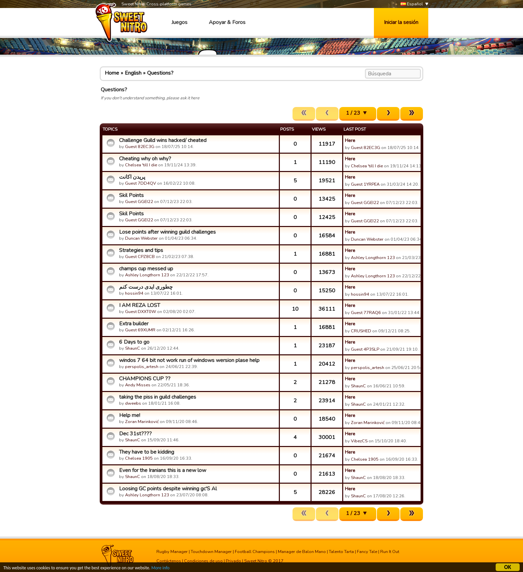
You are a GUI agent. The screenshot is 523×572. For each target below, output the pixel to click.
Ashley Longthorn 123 (373, 258)
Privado (233, 561)
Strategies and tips (141, 250)
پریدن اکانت (132, 177)
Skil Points (131, 195)
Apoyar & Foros (227, 22)
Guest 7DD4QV (140, 183)
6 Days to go (134, 342)
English (133, 73)
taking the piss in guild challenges (157, 397)
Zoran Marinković (142, 422)
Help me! (129, 415)
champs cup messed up (146, 268)
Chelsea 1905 (139, 458)
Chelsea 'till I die (141, 165)
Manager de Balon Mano (302, 552)
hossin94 (134, 293)
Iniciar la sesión (401, 22)
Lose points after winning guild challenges (167, 232)
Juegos (179, 22)
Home (112, 73)
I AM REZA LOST (139, 305)
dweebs (133, 403)
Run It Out (389, 552)
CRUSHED (361, 331)
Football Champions (255, 552)
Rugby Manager (172, 552)
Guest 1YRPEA (365, 184)
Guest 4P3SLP (365, 349)
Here (350, 140)
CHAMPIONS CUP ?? (144, 378)
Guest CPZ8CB (140, 257)
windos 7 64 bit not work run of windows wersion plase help (189, 360)
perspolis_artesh (141, 367)
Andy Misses (137, 385)
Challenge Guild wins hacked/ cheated (162, 140)
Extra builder (133, 323)
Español (412, 4)
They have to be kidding (146, 452)
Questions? (160, 73)
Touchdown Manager (211, 552)
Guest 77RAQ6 (366, 313)
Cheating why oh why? (145, 158)
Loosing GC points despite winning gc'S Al (168, 488)
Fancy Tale (367, 552)
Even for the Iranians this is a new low (162, 470)
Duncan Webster (141, 238)
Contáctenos (168, 561)
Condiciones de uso (203, 561)
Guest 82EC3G (139, 147)
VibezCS (359, 441)
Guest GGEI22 (139, 202)
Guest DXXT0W (140, 312)
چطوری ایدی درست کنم (146, 287)
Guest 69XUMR (140, 330)
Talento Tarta (341, 552)
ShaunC (132, 348)
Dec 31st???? (135, 433)
